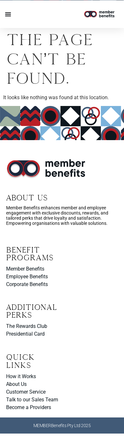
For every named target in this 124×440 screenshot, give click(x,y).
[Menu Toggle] (8, 14)
